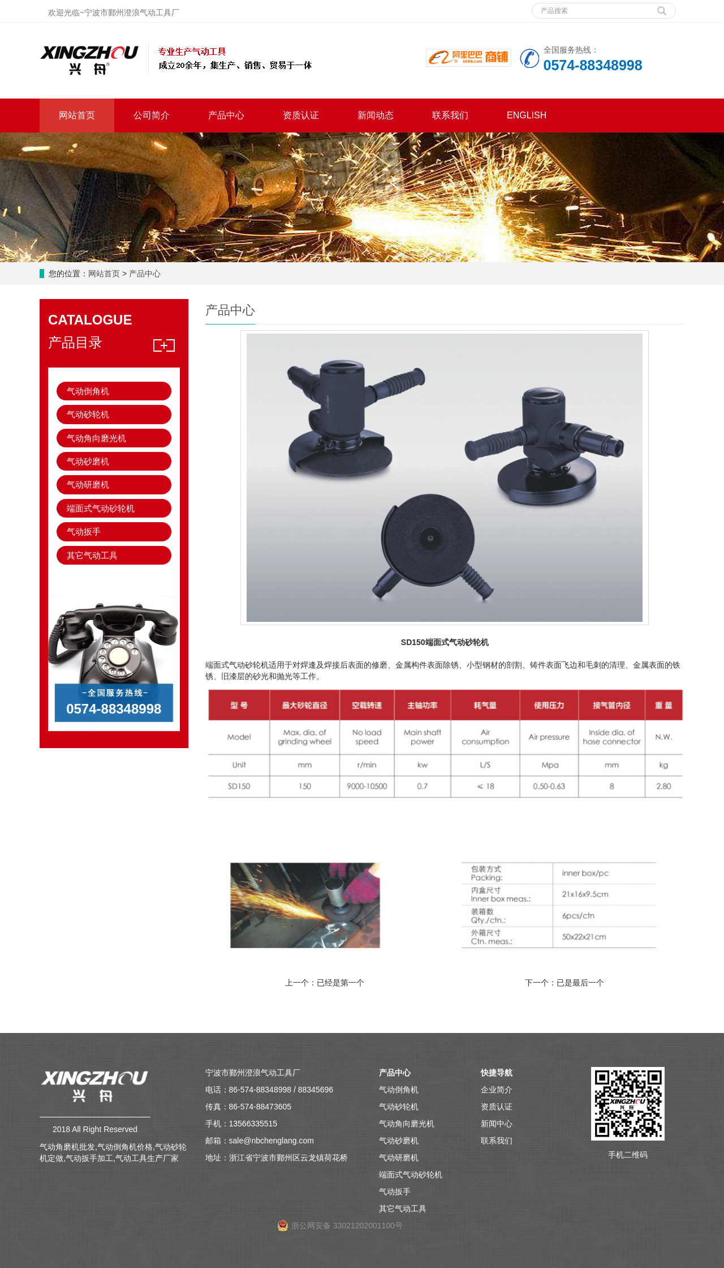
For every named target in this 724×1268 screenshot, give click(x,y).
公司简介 (151, 115)
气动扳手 (84, 531)
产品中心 (226, 115)
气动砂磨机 (88, 461)
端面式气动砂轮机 (101, 508)
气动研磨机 (88, 484)
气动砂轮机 (88, 414)
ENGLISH (526, 115)
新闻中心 (496, 1123)
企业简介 (496, 1089)
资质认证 (301, 115)
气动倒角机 (88, 391)
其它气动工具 (92, 555)
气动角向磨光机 (96, 438)
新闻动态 (375, 115)
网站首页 (77, 115)
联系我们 (450, 115)
